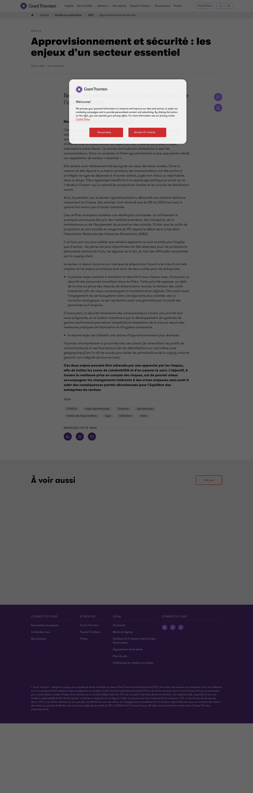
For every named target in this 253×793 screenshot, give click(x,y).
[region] (127, 111)
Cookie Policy (83, 119)
